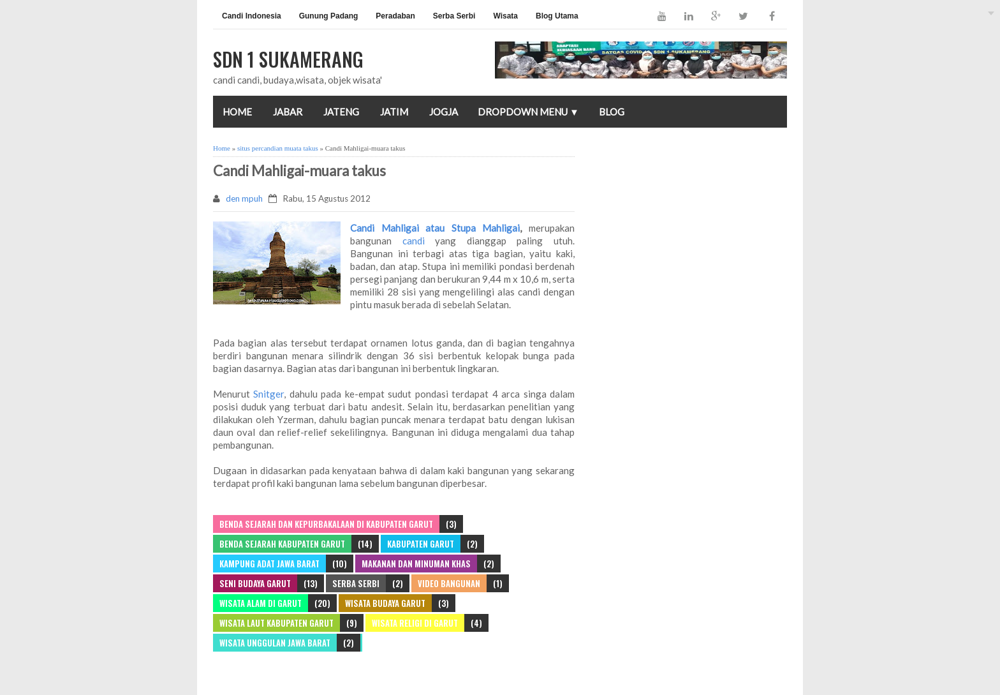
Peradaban (395, 15)
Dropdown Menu (528, 111)
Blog (611, 111)
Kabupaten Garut (420, 543)
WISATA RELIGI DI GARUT (415, 623)
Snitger (267, 394)
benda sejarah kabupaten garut (282, 543)
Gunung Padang (328, 15)
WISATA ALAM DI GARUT (260, 603)
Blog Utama (557, 15)
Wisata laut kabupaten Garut (276, 623)
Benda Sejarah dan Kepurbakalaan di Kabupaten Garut (326, 524)
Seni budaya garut (255, 583)
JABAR (287, 111)
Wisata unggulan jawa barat (274, 642)
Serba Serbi (454, 15)
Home (237, 111)
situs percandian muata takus (277, 148)
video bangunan (449, 583)
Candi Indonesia (251, 15)
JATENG (341, 111)
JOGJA (443, 111)
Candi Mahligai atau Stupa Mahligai (435, 228)
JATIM (394, 111)
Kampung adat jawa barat (269, 563)
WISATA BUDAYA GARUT (385, 603)
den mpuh (244, 198)
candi (408, 240)
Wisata (505, 15)
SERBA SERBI (355, 583)
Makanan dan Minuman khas (416, 563)
